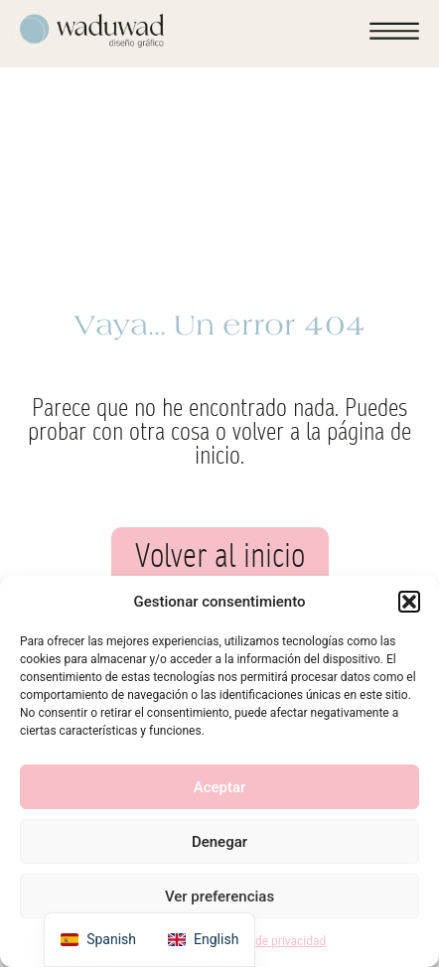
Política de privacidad (269, 941)
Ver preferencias (219, 896)
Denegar (219, 842)
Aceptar (220, 787)
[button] (409, 602)
